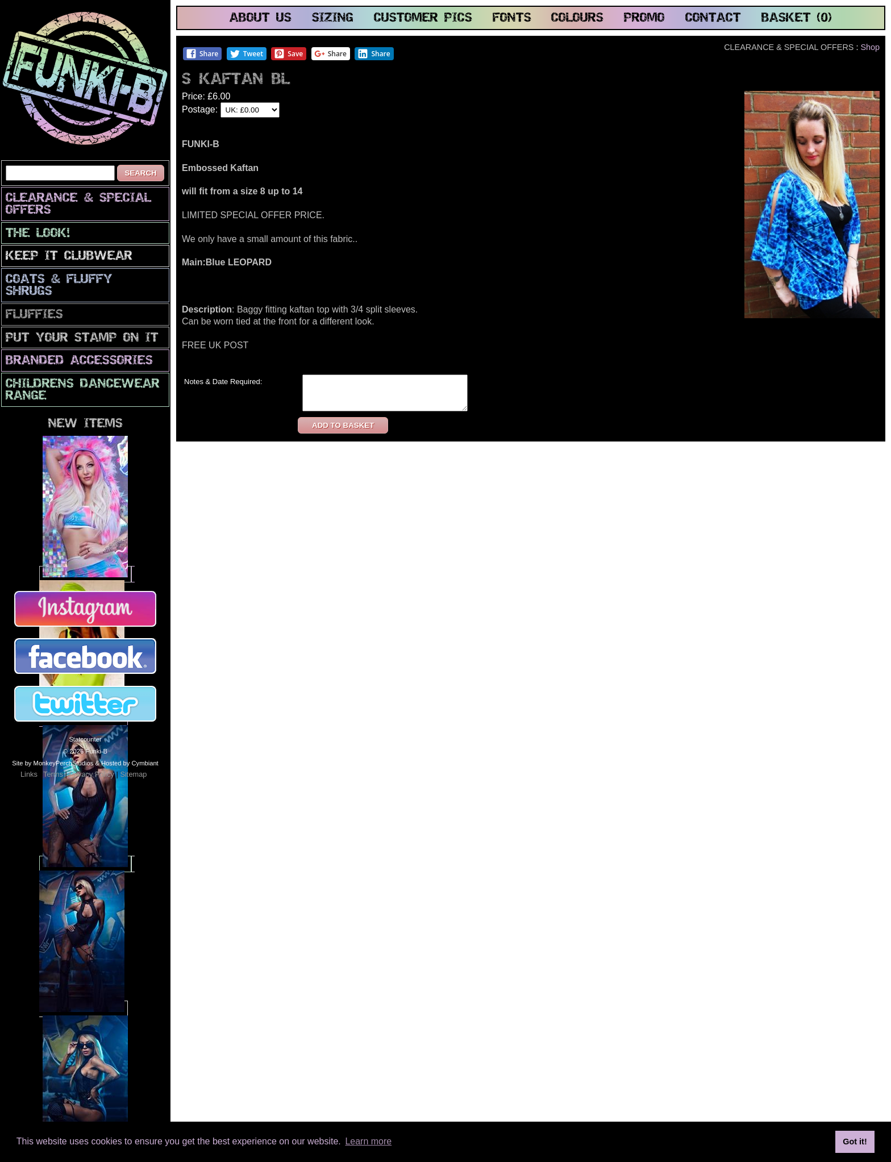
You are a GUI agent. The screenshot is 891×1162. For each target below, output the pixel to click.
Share (202, 53)
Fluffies (34, 315)
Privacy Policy (91, 774)
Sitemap (133, 774)
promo (644, 18)
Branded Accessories (79, 361)
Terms (53, 774)
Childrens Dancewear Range (83, 390)
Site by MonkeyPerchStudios (52, 763)
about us (261, 18)
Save (288, 53)
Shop (870, 47)
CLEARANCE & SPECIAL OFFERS (78, 204)
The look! (38, 234)
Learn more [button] (368, 1141)
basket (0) (796, 18)
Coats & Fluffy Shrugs (59, 286)
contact (713, 18)
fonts (512, 18)
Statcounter (85, 739)
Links (29, 774)
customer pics (423, 18)
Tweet (246, 53)
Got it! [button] (855, 1141)
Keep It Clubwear (69, 257)
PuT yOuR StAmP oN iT (82, 338)
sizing (332, 18)
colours (577, 18)
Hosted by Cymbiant (130, 763)
